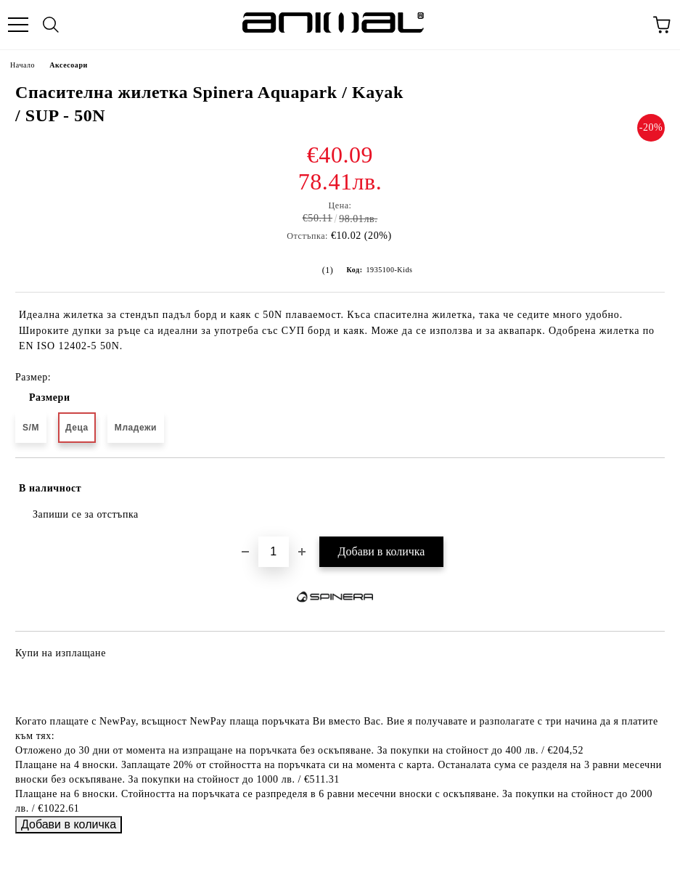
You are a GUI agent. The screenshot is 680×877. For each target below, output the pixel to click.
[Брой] (273, 552)
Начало (22, 65)
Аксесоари (68, 65)
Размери (49, 397)
